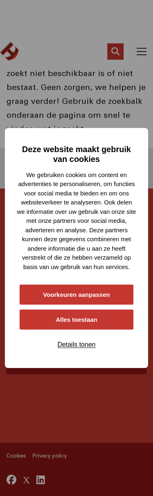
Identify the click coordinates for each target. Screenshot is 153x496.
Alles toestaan (77, 319)
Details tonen (76, 344)
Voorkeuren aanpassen (76, 294)
